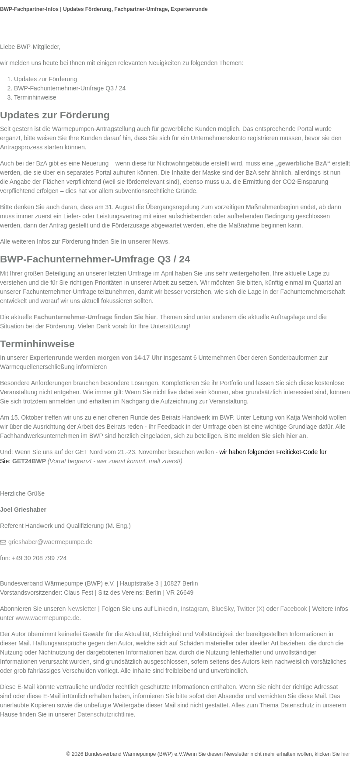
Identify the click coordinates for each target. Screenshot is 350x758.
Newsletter (81, 608)
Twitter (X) (251, 608)
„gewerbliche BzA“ (302, 163)
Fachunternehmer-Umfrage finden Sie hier (95, 317)
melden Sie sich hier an (272, 435)
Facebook (293, 608)
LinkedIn (165, 608)
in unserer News (144, 241)
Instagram (194, 608)
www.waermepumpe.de (48, 617)
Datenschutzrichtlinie (105, 714)
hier (345, 754)
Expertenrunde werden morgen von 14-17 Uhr (95, 357)
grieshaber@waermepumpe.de (50, 541)
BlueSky (222, 608)
